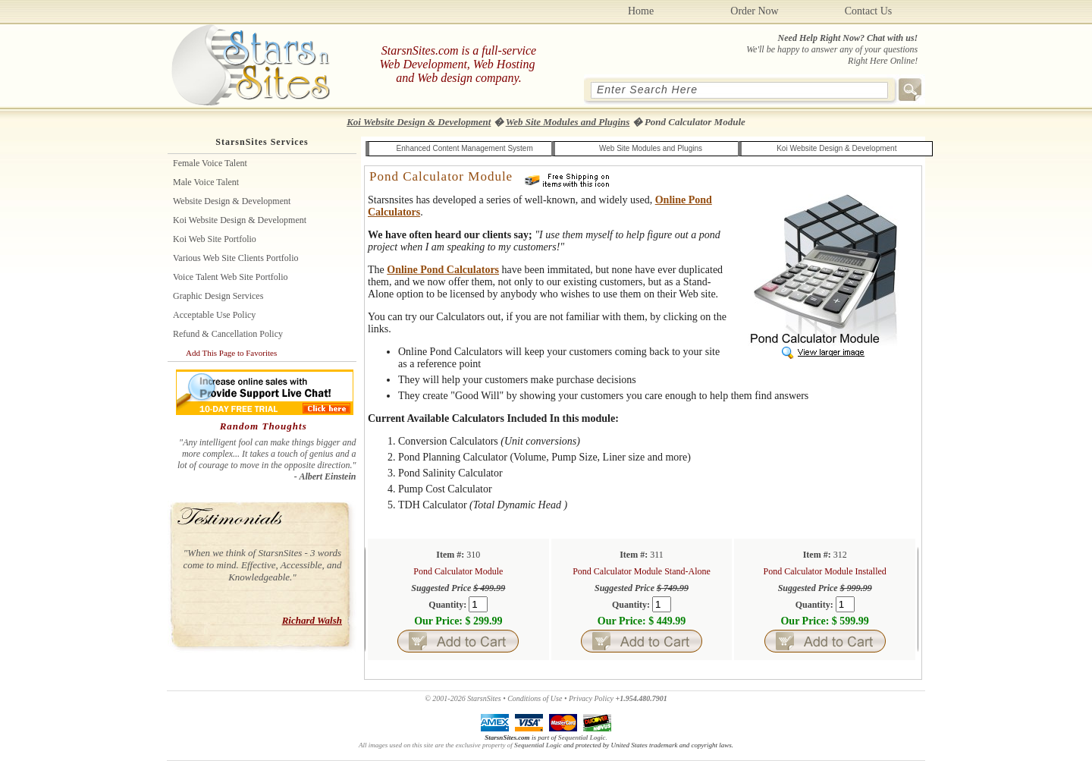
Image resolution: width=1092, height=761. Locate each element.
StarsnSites (483, 698)
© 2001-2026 (445, 698)
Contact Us (869, 11)
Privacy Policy (591, 698)
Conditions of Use (534, 698)
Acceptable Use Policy (214, 315)
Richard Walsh (312, 620)
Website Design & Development (231, 201)
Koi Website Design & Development (419, 121)
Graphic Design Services (218, 296)
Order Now (754, 11)
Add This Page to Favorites (231, 352)
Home (641, 11)
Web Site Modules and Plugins (568, 121)
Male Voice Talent (206, 182)
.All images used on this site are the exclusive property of (483, 741)
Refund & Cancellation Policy (228, 334)
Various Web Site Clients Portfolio (235, 258)
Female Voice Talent (210, 163)
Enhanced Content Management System (465, 148)
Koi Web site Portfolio (214, 239)
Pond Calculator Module (441, 176)
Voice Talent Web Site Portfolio (230, 277)
